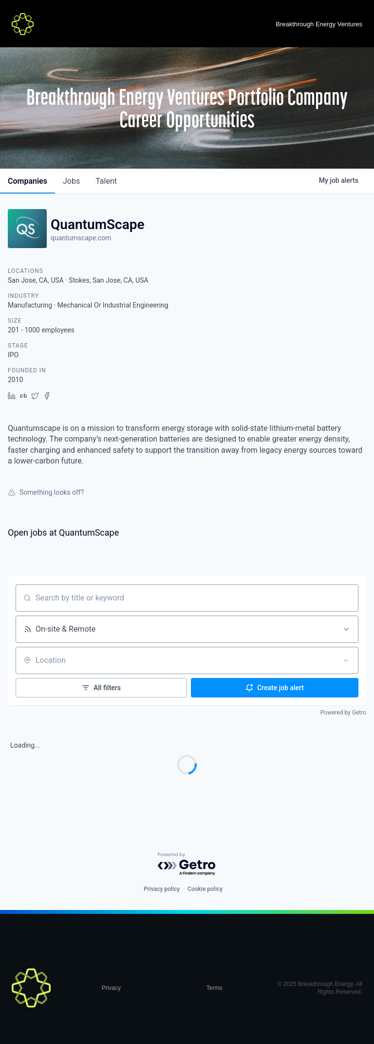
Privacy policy (162, 889)
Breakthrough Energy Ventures (319, 24)
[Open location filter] (345, 660)
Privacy (111, 988)
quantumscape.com (81, 238)
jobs (71, 181)
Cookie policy (205, 889)
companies (27, 181)
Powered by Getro (343, 712)
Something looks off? (46, 492)
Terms (214, 988)
